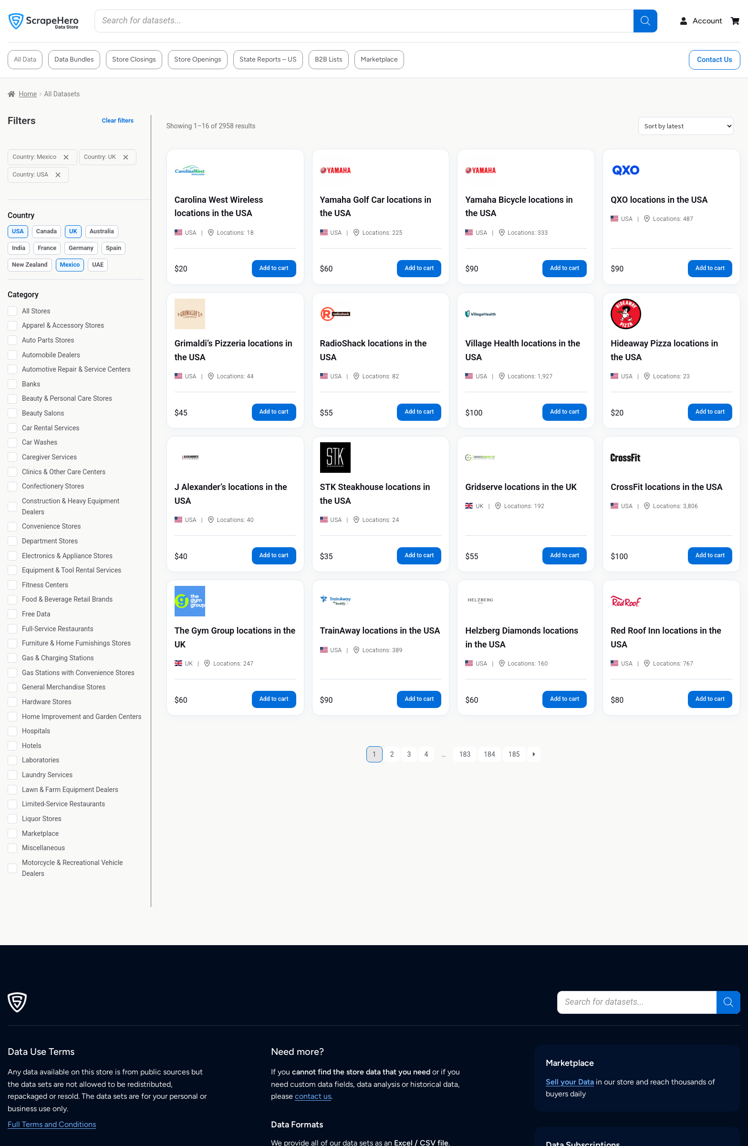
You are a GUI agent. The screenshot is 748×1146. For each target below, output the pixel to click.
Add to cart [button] (274, 268)
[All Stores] (12, 311)
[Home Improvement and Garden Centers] (12, 716)
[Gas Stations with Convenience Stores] (12, 672)
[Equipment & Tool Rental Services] (12, 570)
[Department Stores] (12, 541)
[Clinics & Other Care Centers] (12, 472)
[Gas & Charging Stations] (12, 658)
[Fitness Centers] (12, 585)
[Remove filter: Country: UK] (126, 157)
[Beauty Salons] (12, 413)
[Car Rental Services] (12, 428)
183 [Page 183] (465, 754)
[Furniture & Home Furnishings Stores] (12, 643)
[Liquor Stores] (12, 818)
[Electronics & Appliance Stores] (12, 556)
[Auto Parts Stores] (12, 340)
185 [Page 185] (514, 754)
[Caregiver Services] (12, 457)
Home (28, 94)
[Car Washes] (12, 443)
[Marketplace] (12, 833)
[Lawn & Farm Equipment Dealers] (12, 789)
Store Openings (197, 59)
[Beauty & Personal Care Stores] (12, 399)
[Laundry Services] (12, 775)
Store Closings (134, 59)
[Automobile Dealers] (12, 355)
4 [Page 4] (426, 754)
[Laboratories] (12, 760)
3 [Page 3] (409, 754)
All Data (25, 59)
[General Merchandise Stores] (12, 687)
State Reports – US (268, 59)
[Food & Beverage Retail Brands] (12, 599)
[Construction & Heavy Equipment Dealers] (12, 506)
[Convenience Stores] (12, 526)
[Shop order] (686, 126)
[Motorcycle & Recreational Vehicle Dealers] (12, 868)
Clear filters (118, 120)
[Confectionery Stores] (12, 486)
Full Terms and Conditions (52, 1124)
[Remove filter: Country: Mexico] (66, 157)
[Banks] (12, 384)
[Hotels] (12, 745)
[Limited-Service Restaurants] (12, 804)
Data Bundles (74, 59)
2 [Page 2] (392, 754)
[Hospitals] (12, 731)
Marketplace (379, 59)
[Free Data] (12, 614)
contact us (313, 1096)
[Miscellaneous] (12, 848)
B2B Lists (329, 59)
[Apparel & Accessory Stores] (12, 326)
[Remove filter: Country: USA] (58, 175)
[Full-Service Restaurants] (12, 629)
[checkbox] (18, 231)
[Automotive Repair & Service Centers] (12, 369)
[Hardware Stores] (12, 702)
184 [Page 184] (489, 754)
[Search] (645, 21)
